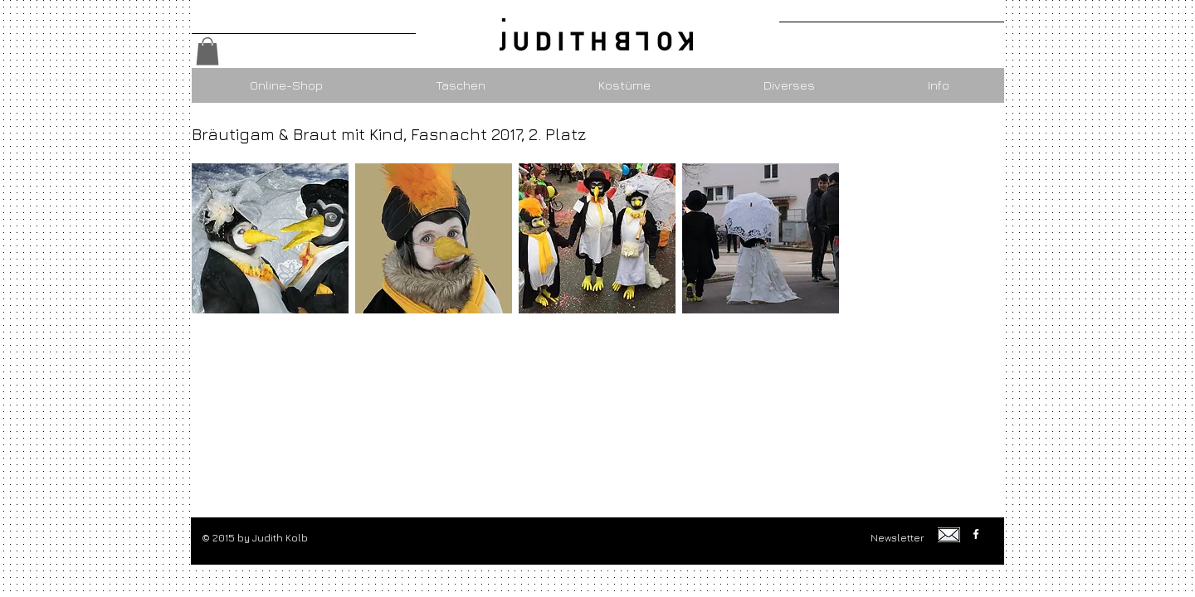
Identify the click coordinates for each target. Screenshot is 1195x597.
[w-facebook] (976, 534)
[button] (207, 51)
